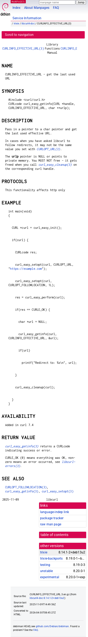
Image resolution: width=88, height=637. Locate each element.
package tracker (51, 518)
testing (45, 565)
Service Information (26, 18)
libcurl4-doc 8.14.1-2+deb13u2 (47, 598)
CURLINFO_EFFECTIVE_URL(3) (23, 48)
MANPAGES (18, 1)
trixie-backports (51, 558)
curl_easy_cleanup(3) (55, 164)
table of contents (55, 535)
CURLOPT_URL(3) (48, 149)
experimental (49, 577)
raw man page (50, 524)
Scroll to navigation (19, 35)
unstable (46, 571)
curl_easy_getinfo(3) (21, 446)
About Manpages (36, 8)
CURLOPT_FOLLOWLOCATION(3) (26, 487)
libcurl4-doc (28, 23)
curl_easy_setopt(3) (57, 491)
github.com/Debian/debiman (52, 626)
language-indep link (54, 512)
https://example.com (26, 268)
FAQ (56, 8)
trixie (16, 23)
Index (16, 8)
